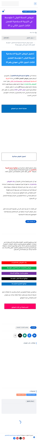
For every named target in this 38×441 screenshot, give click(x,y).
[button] (29, 335)
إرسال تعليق (30, 401)
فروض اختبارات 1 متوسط (29, 11)
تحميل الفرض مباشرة (19, 156)
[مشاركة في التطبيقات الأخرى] (15, 335)
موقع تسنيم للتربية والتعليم (12, 435)
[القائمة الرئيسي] (35, 3)
